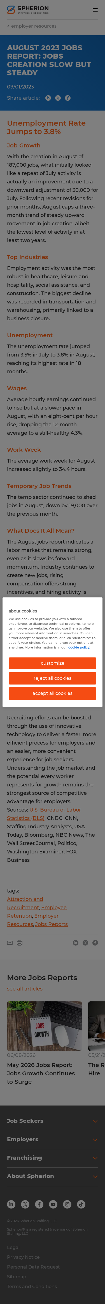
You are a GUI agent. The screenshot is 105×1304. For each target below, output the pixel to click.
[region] (52, 652)
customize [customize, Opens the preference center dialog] (52, 663)
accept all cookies (52, 693)
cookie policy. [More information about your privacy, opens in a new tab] (79, 647)
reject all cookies (52, 678)
